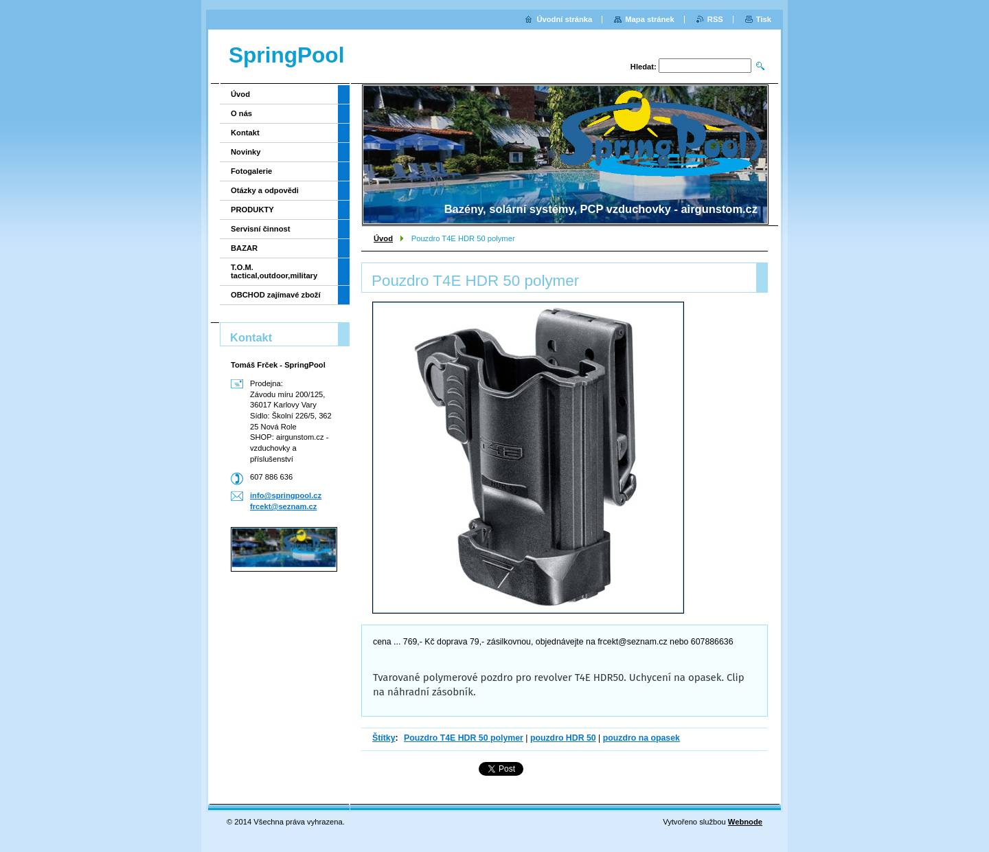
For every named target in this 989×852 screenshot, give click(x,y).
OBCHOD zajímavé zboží (276, 295)
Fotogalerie (251, 171)
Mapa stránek (649, 19)
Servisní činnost (260, 229)
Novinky (246, 152)
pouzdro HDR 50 (563, 738)
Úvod (383, 238)
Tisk (763, 19)
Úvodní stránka (564, 19)
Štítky (384, 738)
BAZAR (244, 248)
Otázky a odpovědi (265, 190)
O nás (241, 113)
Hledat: (643, 67)
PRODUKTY (252, 209)
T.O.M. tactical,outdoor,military (274, 271)
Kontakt (245, 132)
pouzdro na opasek (641, 738)
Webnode (745, 822)
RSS (715, 19)
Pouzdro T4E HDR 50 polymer (463, 738)
